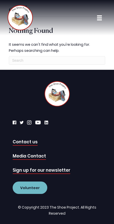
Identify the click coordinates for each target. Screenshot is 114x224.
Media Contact (29, 156)
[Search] (57, 60)
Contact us (25, 142)
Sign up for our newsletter (41, 170)
